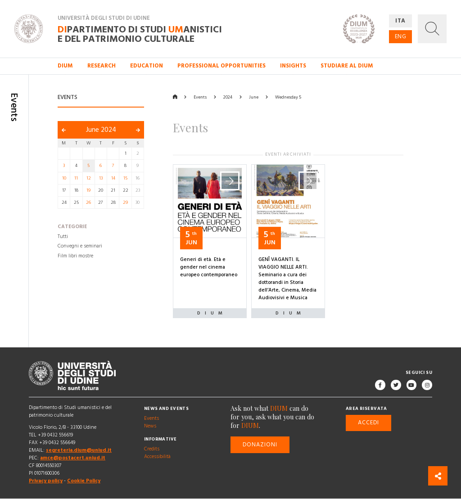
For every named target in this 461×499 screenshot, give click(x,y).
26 (88, 202)
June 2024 (101, 130)
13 (101, 178)
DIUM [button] (65, 66)
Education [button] (146, 66)
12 (88, 178)
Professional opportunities (221, 66)
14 (113, 178)
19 (88, 190)
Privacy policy (46, 481)
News (150, 426)
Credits (151, 449)
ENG (401, 36)
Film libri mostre (75, 256)
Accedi (368, 423)
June (253, 97)
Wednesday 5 (288, 97)
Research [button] (101, 66)
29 (125, 202)
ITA (400, 21)
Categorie (72, 227)
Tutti (63, 236)
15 (125, 178)
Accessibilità (157, 456)
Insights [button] (293, 66)
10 (64, 178)
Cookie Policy (83, 481)
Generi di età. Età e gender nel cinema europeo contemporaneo (208, 267)
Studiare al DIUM (347, 66)
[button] (432, 28)
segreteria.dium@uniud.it (79, 450)
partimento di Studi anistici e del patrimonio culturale (140, 33)
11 (76, 178)
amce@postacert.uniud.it (72, 458)
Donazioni (260, 445)
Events (200, 97)
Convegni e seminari (80, 246)
